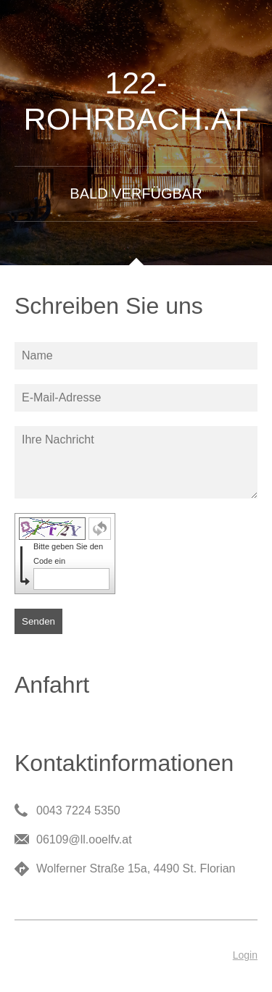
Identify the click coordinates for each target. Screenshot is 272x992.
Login (245, 955)
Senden (38, 621)
